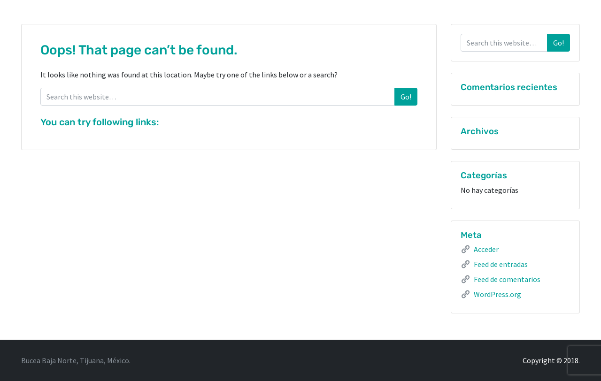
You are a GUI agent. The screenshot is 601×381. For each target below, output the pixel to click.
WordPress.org (497, 294)
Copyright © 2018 (550, 360)
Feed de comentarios (507, 279)
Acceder (486, 249)
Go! (406, 96)
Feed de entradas (501, 264)
